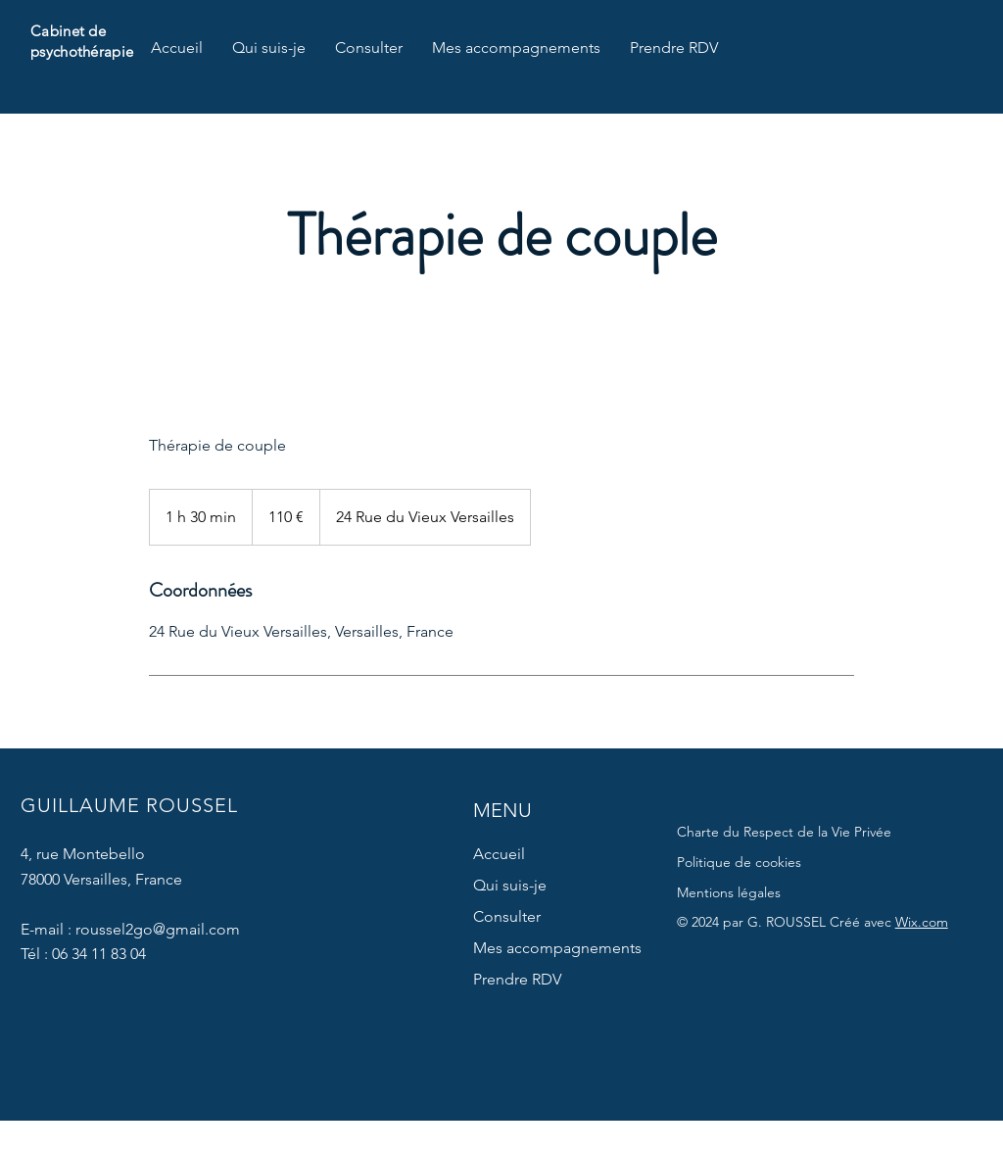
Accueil (499, 853)
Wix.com (921, 922)
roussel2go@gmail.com (157, 929)
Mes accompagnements (557, 947)
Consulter (507, 916)
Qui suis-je (510, 885)
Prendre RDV (517, 979)
